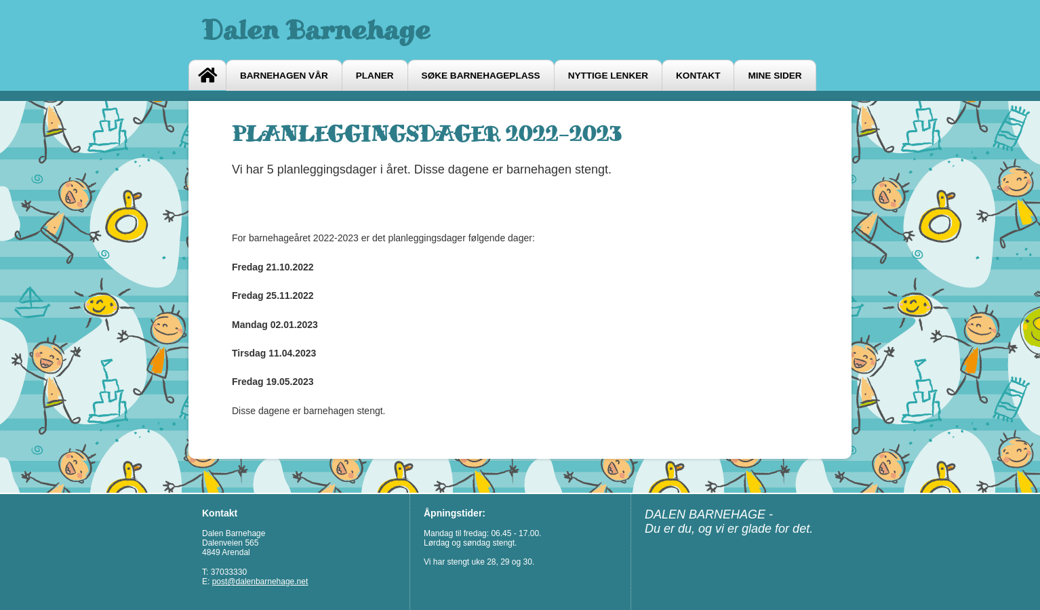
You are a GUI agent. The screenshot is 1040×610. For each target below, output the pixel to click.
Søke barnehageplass (481, 75)
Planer (375, 75)
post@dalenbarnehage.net (260, 581)
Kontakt (698, 75)
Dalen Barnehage (316, 30)
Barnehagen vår (284, 75)
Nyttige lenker (608, 75)
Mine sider (774, 75)
